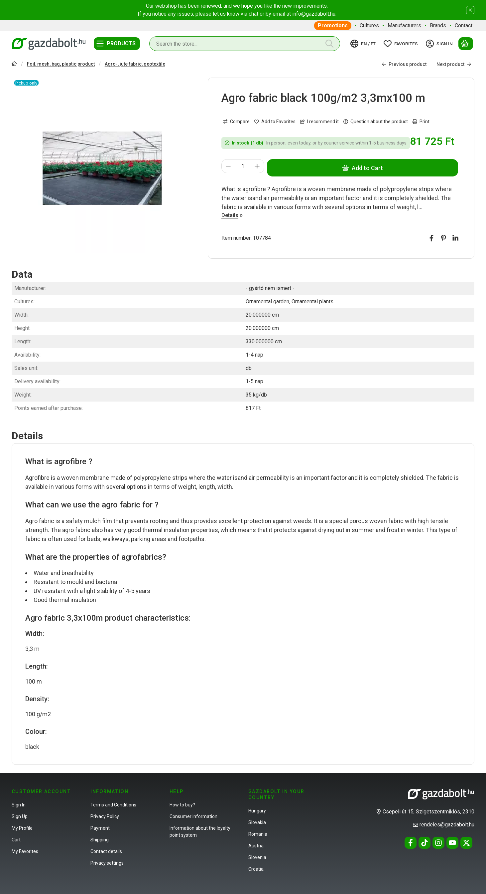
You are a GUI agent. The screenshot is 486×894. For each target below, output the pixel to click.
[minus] (228, 166)
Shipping (99, 839)
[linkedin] (455, 238)
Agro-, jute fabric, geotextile (135, 64)
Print (421, 121)
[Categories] (117, 43)
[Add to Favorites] (275, 121)
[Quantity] (242, 166)
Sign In (19, 804)
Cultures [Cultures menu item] (369, 25)
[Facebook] (411, 843)
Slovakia (257, 822)
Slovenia (257, 857)
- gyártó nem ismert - (270, 288)
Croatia (256, 869)
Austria (256, 845)
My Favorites (25, 851)
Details (232, 215)
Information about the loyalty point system (200, 831)
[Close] (470, 10)
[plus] (257, 166)
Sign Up (20, 816)
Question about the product (375, 121)
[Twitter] (466, 843)
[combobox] (244, 43)
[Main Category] (14, 64)
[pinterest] (443, 238)
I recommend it (319, 121)
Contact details (106, 851)
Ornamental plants (312, 301)
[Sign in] (440, 43)
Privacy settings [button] (107, 863)
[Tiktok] (424, 843)
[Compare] (236, 121)
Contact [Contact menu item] (463, 25)
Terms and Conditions (113, 804)
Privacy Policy (104, 816)
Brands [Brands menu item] (438, 25)
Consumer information (193, 816)
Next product (453, 64)
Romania (257, 834)
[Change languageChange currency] (364, 43)
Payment (100, 828)
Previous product (404, 64)
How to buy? (182, 804)
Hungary (257, 810)
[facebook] (431, 238)
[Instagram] (438, 843)
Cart (16, 839)
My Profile (22, 828)
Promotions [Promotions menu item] (333, 25)
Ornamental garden (267, 301)
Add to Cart (362, 167)
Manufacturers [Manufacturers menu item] (404, 25)
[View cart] (465, 43)
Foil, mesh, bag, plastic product (61, 64)
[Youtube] (452, 843)
